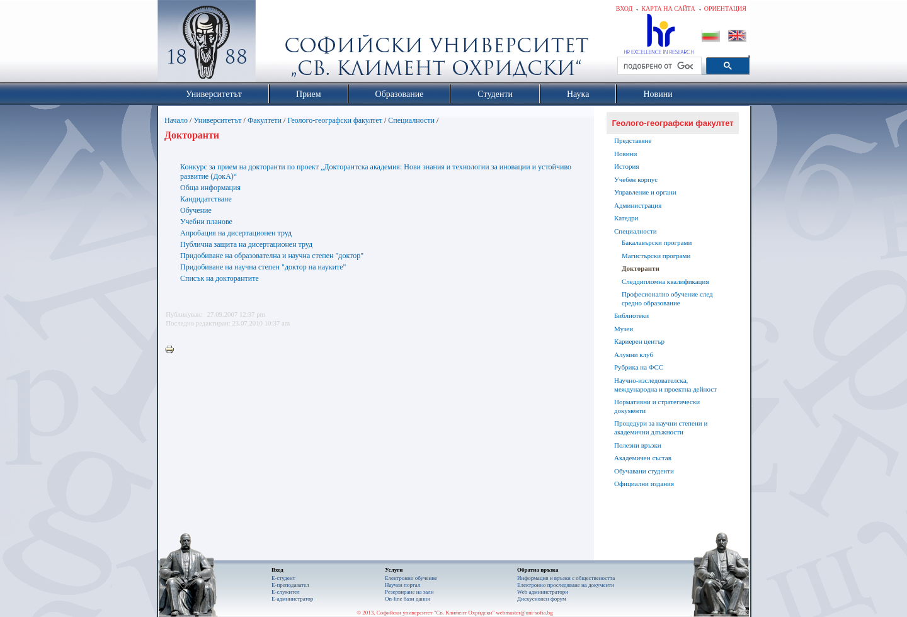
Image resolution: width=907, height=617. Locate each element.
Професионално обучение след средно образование (667, 298)
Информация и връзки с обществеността (566, 578)
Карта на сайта (668, 8)
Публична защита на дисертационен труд (246, 244)
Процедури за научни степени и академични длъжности (660, 427)
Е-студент (283, 578)
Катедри (626, 218)
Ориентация (725, 8)
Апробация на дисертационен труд (236, 233)
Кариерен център (639, 341)
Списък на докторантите (219, 278)
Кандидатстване (206, 199)
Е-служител (285, 592)
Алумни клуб (633, 354)
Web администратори (542, 592)
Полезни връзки (637, 445)
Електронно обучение (411, 578)
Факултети (265, 120)
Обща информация (210, 187)
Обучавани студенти (644, 471)
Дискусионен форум (541, 599)
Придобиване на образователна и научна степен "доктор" (271, 255)
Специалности (411, 120)
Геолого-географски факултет (334, 120)
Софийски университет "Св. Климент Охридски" (278, 44)
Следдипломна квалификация (665, 281)
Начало (176, 120)
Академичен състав (642, 457)
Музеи (623, 328)
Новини (625, 153)
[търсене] (658, 66)
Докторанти (640, 268)
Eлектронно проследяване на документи (565, 585)
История (626, 166)
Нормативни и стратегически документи (657, 406)
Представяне (632, 140)
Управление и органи (645, 192)
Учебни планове (206, 221)
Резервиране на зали (409, 592)
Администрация (637, 205)
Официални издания (644, 483)
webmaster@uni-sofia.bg (524, 612)
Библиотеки (631, 315)
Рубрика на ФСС (638, 367)
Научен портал (402, 585)
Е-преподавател (290, 585)
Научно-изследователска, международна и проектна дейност (665, 384)
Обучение (196, 210)
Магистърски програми (656, 255)
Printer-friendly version (172, 350)
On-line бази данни (407, 599)
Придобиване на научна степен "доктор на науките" (263, 267)
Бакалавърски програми (657, 242)
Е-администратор (292, 599)
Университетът (217, 120)
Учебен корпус (636, 179)
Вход (624, 8)
